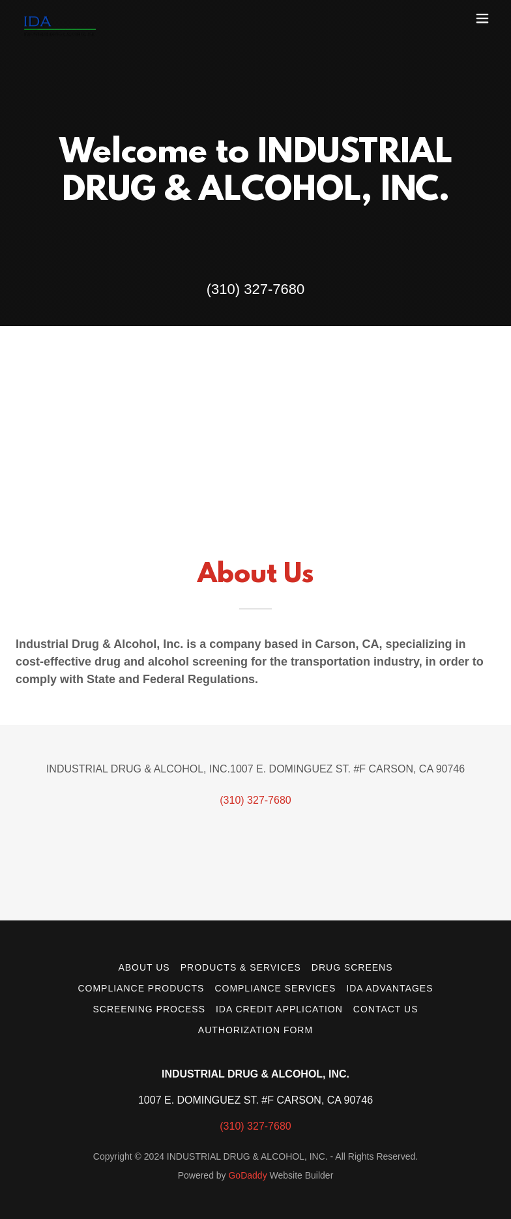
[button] (482, 18)
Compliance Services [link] (275, 988)
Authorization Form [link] (255, 1030)
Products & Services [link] (241, 967)
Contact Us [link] (385, 1009)
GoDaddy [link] (247, 1175)
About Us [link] (143, 967)
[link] (60, 18)
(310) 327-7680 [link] (255, 289)
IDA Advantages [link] (389, 988)
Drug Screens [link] (352, 967)
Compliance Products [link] (141, 988)
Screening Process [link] (149, 1009)
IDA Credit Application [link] (279, 1009)
